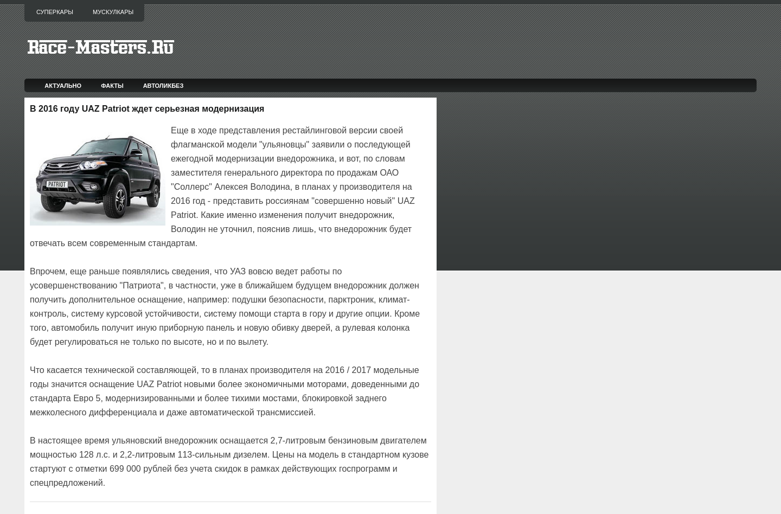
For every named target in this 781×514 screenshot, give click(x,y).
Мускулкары (113, 12)
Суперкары (54, 12)
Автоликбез (163, 85)
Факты (112, 85)
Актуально (62, 85)
